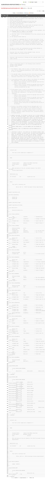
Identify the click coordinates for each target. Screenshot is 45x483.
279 (7, 426)
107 (7, 156)
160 (7, 228)
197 (7, 289)
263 (7, 401)
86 (7, 128)
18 (7, 39)
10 (7, 29)
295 (7, 447)
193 (7, 283)
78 (7, 116)
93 (7, 138)
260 (7, 394)
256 (7, 386)
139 (7, 198)
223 (7, 333)
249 (7, 375)
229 (7, 343)
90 (7, 134)
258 (7, 390)
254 (7, 382)
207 (7, 305)
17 (7, 38)
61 (7, 94)
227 (7, 339)
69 (7, 105)
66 (7, 101)
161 (7, 229)
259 (7, 392)
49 (7, 79)
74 (7, 111)
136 (7, 194)
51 (7, 81)
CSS (33, 477)
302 (7, 456)
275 (7, 421)
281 (7, 429)
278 (7, 425)
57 (7, 89)
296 (7, 448)
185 (7, 270)
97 (7, 143)
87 (7, 130)
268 (7, 411)
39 (7, 66)
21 (7, 43)
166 (7, 236)
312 (7, 469)
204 (7, 301)
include (15, 8)
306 (7, 461)
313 (7, 470)
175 (7, 252)
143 (7, 203)
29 (7, 53)
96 (7, 142)
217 (7, 323)
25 (7, 48)
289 (7, 439)
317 (7, 476)
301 (7, 455)
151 (7, 214)
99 (7, 146)
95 (7, 141)
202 (7, 297)
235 (7, 356)
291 (7, 442)
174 (7, 251)
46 (7, 75)
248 (7, 374)
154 (7, 218)
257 (7, 388)
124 (7, 179)
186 (7, 272)
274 (7, 420)
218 (7, 325)
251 (7, 378)
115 (7, 166)
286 (7, 435)
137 (7, 196)
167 (7, 238)
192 (7, 281)
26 (7, 49)
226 (7, 337)
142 (7, 202)
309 (7, 465)
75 (7, 112)
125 (7, 180)
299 (7, 452)
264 (7, 403)
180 (7, 259)
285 (7, 434)
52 (7, 83)
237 (7, 358)
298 (7, 451)
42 (7, 70)
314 (7, 471)
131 (7, 188)
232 (7, 349)
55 (7, 87)
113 (7, 164)
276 (7, 422)
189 (7, 276)
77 (7, 115)
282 (7, 430)
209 (7, 309)
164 (7, 234)
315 (7, 473)
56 (7, 88)
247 (7, 373)
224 (7, 335)
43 (7, 71)
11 (7, 30)
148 (7, 210)
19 (7, 40)
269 (7, 413)
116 (7, 168)
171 (7, 246)
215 (7, 318)
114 (7, 165)
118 (7, 171)
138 (7, 197)
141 (7, 201)
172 (7, 248)
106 (7, 155)
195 (7, 285)
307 (7, 462)
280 (7, 428)
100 (7, 147)
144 (7, 205)
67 (7, 102)
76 (7, 114)
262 (7, 399)
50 (7, 80)
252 (7, 379)
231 (7, 347)
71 (7, 107)
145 (7, 206)
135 (7, 193)
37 (7, 63)
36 (7, 62)
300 (7, 453)
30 (7, 54)
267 (7, 409)
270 (7, 415)
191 (7, 279)
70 (7, 106)
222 (7, 331)
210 (7, 310)
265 (7, 405)
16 (7, 36)
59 (7, 92)
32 (7, 57)
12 (7, 31)
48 (7, 78)
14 (7, 34)
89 (7, 133)
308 (7, 464)
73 (7, 110)
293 (7, 444)
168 (7, 240)
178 (7, 257)
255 (7, 384)
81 (7, 120)
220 (7, 327)
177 (7, 255)
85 (7, 126)
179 (7, 258)
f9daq (23, 4)
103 (7, 151)
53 (7, 84)
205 (7, 302)
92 (7, 137)
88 (7, 132)
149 (7, 211)
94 (7, 139)
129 (7, 185)
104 (7, 152)
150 (7, 212)
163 (7, 232)
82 (7, 121)
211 (7, 312)
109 (7, 159)
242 (7, 365)
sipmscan (8, 8)
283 (7, 431)
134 (7, 192)
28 (7, 52)
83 (7, 123)
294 (7, 446)
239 (7, 361)
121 (7, 175)
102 (7, 150)
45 (7, 74)
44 (7, 72)
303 (7, 457)
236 (7, 357)
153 (7, 216)
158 (7, 225)
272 (7, 417)
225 (7, 336)
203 (7, 299)
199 (7, 291)
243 (7, 367)
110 (7, 160)
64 (7, 98)
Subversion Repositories (10, 4)
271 (7, 416)
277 (7, 424)
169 (7, 242)
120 (7, 174)
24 (7, 47)
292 (7, 443)
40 (7, 67)
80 (7, 119)
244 (7, 368)
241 (7, 364)
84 (7, 124)
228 (7, 341)
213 (7, 316)
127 (7, 183)
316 (7, 475)
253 (7, 380)
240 (7, 363)
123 (7, 178)
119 (7, 172)
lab (4, 8)
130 (7, 187)
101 (7, 148)
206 (7, 303)
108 (7, 157)
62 (7, 96)
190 (7, 277)
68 (7, 103)
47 (7, 76)
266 (7, 407)
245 (7, 369)
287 (7, 437)
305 (7, 460)
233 (7, 351)
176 (7, 253)
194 (7, 284)
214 (7, 317)
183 (7, 266)
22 (7, 44)
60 (7, 93)
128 (7, 184)
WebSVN (16, 477)
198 (7, 290)
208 (7, 307)
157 (7, 224)
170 (7, 244)
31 (7, 56)
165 (7, 235)
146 (2, 17)
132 (7, 189)
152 (7, 215)
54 (7, 85)
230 (7, 345)
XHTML (31, 477)
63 (7, 97)
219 (7, 326)
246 (7, 371)
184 (7, 268)
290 (7, 440)
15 (7, 35)
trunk (12, 8)
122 (7, 176)
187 (7, 273)
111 (7, 161)
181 (7, 261)
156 (7, 223)
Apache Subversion (23, 477)
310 (7, 466)
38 (7, 65)
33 (7, 58)
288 (7, 438)
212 (7, 314)
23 (7, 45)
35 (7, 61)
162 (7, 230)
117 (7, 170)
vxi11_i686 (20, 8)
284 (7, 433)
